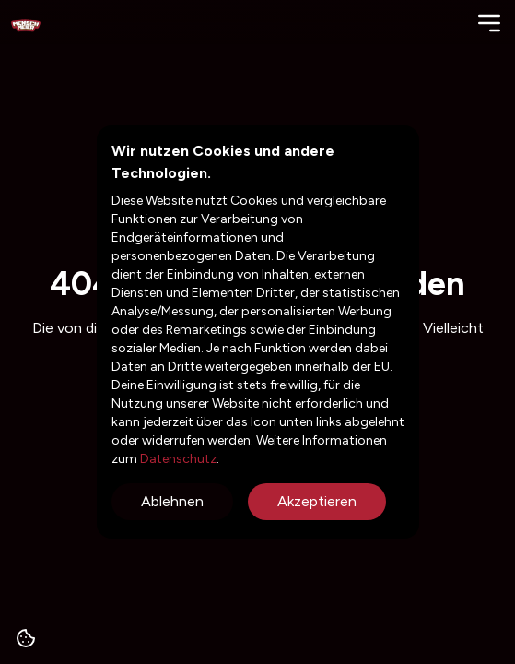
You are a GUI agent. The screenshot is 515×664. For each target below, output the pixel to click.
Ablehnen (172, 501)
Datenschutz (177, 459)
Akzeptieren (317, 501)
